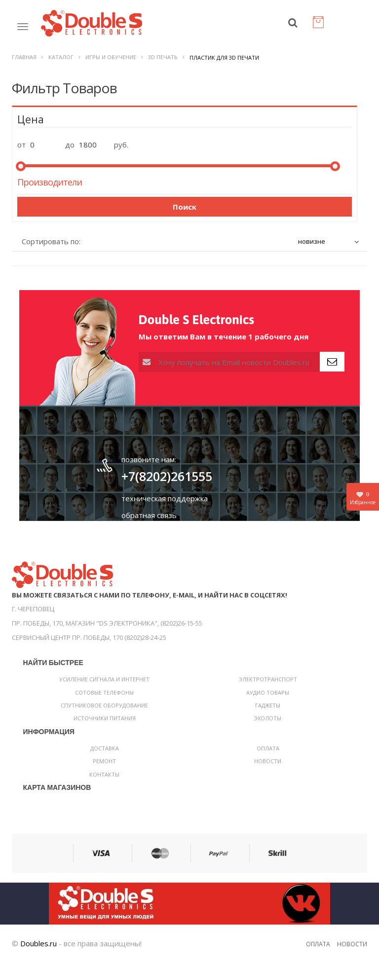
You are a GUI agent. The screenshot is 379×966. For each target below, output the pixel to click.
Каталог (61, 60)
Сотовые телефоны (104, 696)
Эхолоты (267, 721)
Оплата (268, 751)
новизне (311, 244)
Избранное (363, 498)
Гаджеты (267, 708)
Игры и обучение (110, 60)
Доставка (104, 751)
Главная (24, 60)
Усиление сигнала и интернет (104, 682)
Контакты (104, 777)
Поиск (184, 210)
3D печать (163, 60)
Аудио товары (267, 696)
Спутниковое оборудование (104, 708)
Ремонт (104, 764)
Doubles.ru (38, 947)
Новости (267, 764)
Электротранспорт (268, 682)
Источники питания (105, 721)
